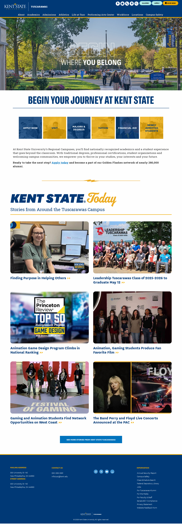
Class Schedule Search (146, 479)
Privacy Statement (144, 504)
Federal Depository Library (148, 483)
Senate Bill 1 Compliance (147, 500)
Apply (156, 3)
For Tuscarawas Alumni (146, 490)
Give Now (170, 3)
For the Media (142, 493)
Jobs (139, 486)
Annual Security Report (146, 472)
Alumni (145, 3)
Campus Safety (143, 476)
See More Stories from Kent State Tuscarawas (91, 439)
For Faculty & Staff (144, 497)
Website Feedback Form (147, 507)
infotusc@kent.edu (60, 476)
